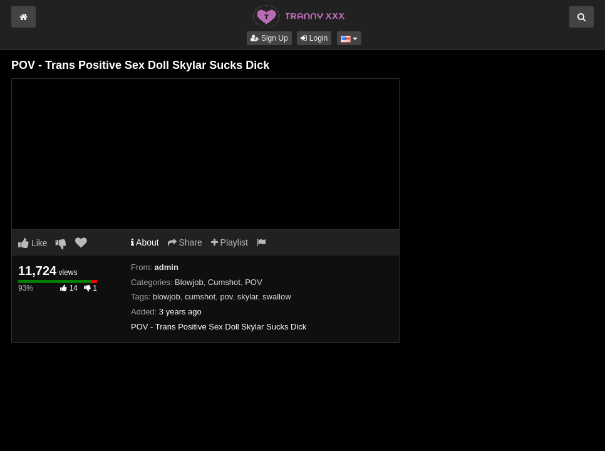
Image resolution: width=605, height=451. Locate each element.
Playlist (229, 242)
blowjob (166, 296)
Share (185, 242)
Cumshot (224, 282)
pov (226, 296)
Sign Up (269, 38)
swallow (276, 296)
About (145, 242)
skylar (247, 296)
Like (33, 243)
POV (253, 282)
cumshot (200, 296)
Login (314, 38)
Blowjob (189, 282)
